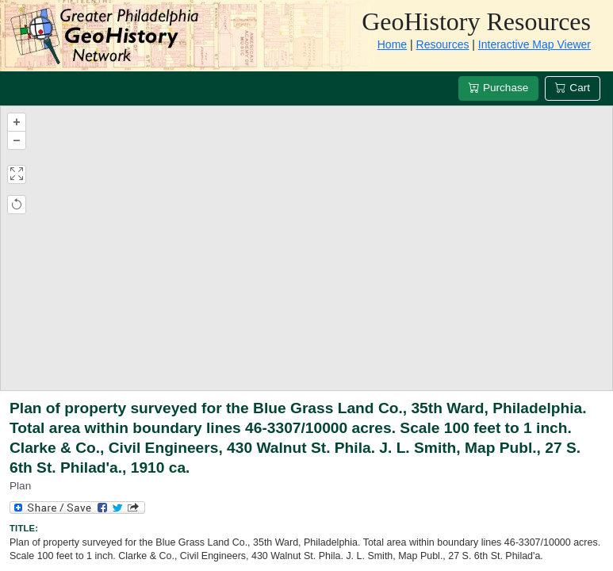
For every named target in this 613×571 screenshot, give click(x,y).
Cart (572, 88)
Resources (442, 44)
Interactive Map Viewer (534, 44)
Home (392, 44)
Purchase (498, 88)
